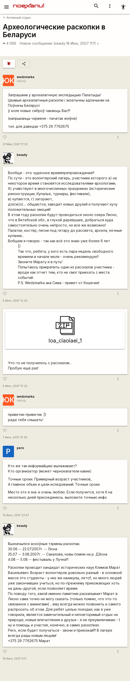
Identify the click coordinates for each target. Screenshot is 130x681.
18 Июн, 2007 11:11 (82, 43)
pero (20, 448)
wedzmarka (25, 77)
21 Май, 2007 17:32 (15, 144)
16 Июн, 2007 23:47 (16, 515)
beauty (59, 43)
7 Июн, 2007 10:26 (15, 437)
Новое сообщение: (36, 43)
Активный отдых (17, 17)
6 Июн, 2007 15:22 (15, 386)
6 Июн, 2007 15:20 (15, 300)
